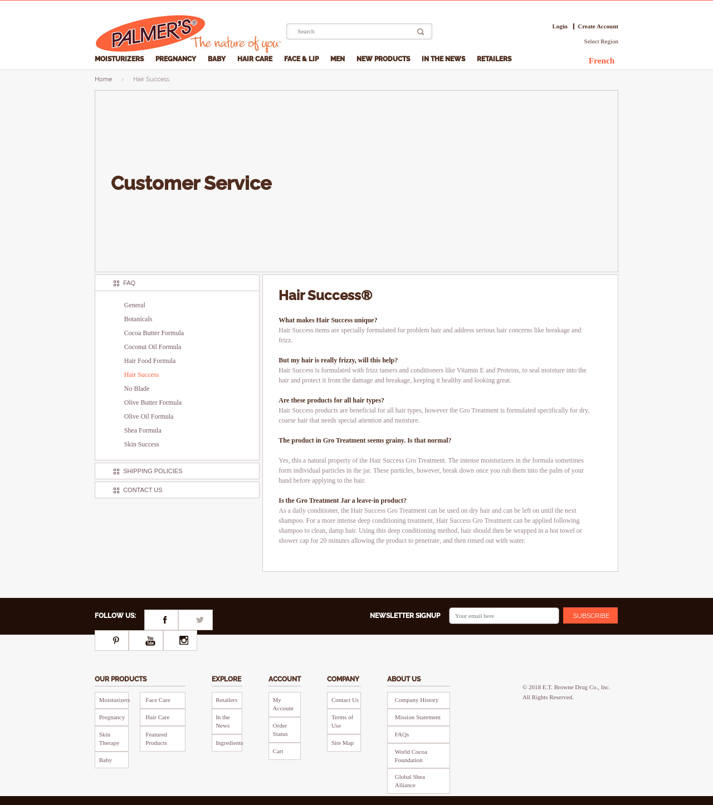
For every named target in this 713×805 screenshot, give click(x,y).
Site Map (342, 742)
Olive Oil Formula (149, 416)
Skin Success (141, 444)
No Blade (137, 388)
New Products (384, 59)
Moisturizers (120, 59)
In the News (444, 59)
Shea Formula (143, 430)
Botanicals (138, 319)
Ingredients (229, 742)
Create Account (598, 26)
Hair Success (141, 375)
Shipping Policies (152, 471)
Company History (417, 699)
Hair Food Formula (150, 361)
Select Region (601, 41)
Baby (217, 59)
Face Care (157, 699)
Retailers (495, 59)
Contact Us (143, 490)
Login (560, 26)
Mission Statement (418, 717)
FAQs (402, 734)
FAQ (129, 282)
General (134, 305)
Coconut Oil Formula (153, 347)
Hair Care (255, 59)
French (602, 60)
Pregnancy (176, 59)
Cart (278, 751)
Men (338, 59)
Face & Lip (302, 59)
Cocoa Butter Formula (154, 333)
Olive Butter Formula (153, 402)
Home (103, 79)
